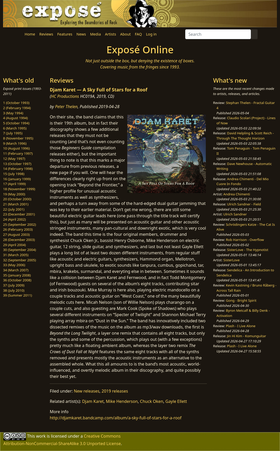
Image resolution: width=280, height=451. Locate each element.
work (41, 436)
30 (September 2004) (19, 249)
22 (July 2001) (13, 209)
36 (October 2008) (17, 280)
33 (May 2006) (14, 265)
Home (30, 34)
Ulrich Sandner (235, 214)
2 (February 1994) (17, 108)
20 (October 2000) (17, 199)
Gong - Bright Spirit (241, 300)
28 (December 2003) (19, 239)
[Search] (218, 34)
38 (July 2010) (13, 290)
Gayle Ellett (176, 401)
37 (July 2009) (13, 285)
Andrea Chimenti (236, 194)
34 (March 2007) (15, 270)
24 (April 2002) (14, 219)
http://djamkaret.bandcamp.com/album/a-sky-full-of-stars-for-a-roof (115, 418)
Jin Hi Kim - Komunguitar (246, 336)
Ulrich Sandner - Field (244, 204)
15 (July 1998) (13, 173)
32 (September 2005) (19, 260)
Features (64, 34)
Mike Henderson (122, 401)
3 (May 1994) (13, 113)
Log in (151, 34)
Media (95, 34)
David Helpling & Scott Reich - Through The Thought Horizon (245, 136)
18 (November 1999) (19, 189)
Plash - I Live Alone (241, 326)
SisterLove (231, 260)
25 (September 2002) (19, 224)
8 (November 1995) (18, 138)
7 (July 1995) (12, 133)
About (125, 34)
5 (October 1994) (16, 123)
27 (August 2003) (16, 234)
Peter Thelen (66, 106)
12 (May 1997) (14, 158)
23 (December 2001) (19, 214)
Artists (110, 34)
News (81, 34)
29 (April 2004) (14, 244)
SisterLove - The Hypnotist (247, 249)
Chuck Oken (151, 401)
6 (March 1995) (15, 128)
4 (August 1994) (15, 118)
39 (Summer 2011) (17, 295)
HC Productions (65, 96)
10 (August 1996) (16, 148)
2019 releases (114, 391)
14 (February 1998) (18, 168)
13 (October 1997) (17, 163)
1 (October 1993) (16, 102)
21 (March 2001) (15, 204)
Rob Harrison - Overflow (245, 239)
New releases (86, 391)
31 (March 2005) (15, 255)
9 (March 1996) (15, 143)
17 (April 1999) (14, 183)
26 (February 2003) (18, 229)
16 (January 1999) (17, 179)
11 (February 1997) (18, 153)
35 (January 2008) (17, 275)
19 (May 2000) (14, 194)
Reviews (46, 34)
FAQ (138, 34)
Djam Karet (93, 401)
